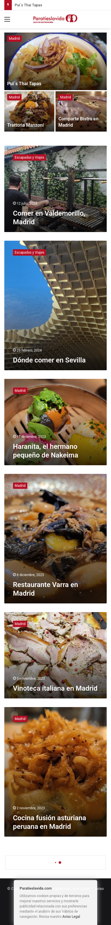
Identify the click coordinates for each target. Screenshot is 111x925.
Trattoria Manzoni (25, 125)
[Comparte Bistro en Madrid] (81, 111)
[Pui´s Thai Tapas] (55, 61)
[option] (55, 83)
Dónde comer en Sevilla (49, 360)
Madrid (14, 39)
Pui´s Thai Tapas (28, 5)
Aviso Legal (71, 917)
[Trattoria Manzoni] (29, 111)
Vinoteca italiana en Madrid (55, 688)
